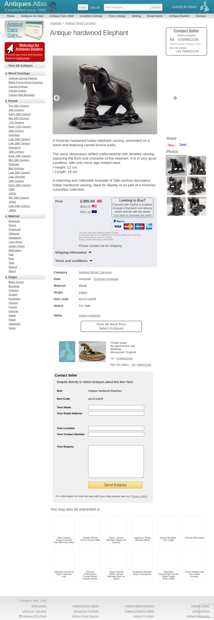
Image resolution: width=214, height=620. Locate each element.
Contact (201, 16)
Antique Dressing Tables (139, 603)
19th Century (16, 151)
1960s (12, 210)
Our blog (41, 603)
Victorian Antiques (106, 265)
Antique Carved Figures (23, 78)
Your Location (66, 414)
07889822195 (124, 344)
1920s (12, 193)
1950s (12, 201)
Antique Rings (200, 603)
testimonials (23, 58)
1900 (12, 189)
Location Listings (91, 16)
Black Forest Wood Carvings (26, 82)
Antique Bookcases (197, 608)
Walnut (13, 267)
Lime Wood (15, 241)
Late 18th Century (19, 139)
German (13, 311)
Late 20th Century (19, 206)
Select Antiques (89, 301)
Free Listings (117, 16)
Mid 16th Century (19, 118)
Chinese (14, 290)
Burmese (14, 286)
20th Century (16, 181)
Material (13, 216)
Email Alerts (155, 16)
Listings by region (184, 6)
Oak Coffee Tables (198, 613)
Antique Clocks (200, 598)
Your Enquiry (65, 432)
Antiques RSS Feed (34, 608)
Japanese (14, 323)
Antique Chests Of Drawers (82, 613)
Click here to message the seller (132, 201)
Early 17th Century (20, 126)
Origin (12, 277)
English (13, 294)
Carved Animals (18, 86)
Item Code (63, 385)
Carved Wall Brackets (22, 94)
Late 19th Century (19, 172)
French (13, 307)
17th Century (16, 122)
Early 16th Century (20, 114)
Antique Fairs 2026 (62, 16)
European (14, 298)
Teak (11, 262)
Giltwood (14, 233)
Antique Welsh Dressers (139, 598)
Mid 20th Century (19, 197)
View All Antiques (20, 65)
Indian (83, 278)
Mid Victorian (16, 168)
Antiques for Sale (32, 16)
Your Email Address (69, 399)
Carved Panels (17, 90)
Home (11, 16)
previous (56, 84)
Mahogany (15, 250)
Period (13, 101)
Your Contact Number (71, 420)
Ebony (12, 225)
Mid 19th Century (19, 160)
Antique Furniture (143, 608)
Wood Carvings (19, 73)
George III (15, 147)
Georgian (14, 135)
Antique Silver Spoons (85, 608)
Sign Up (95, 7)
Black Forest (16, 282)
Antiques (25, 4)
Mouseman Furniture (86, 603)
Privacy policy (139, 488)
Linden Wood (16, 246)
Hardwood (15, 237)
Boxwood (14, 221)
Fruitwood (14, 229)
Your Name (64, 393)
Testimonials (38, 598)
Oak (11, 254)
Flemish (13, 302)
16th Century (16, 110)
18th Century (16, 130)
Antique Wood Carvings (95, 258)
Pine (11, 258)
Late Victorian (17, 176)
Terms (24, 613)
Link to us (28, 603)
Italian (12, 319)
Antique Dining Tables (85, 598)
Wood (12, 271)
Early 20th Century (20, 185)
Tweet (182, 65)
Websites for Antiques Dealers (29, 47)
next (153, 84)
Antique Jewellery (143, 613)
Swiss (12, 328)
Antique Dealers (179, 16)
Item (59, 377)
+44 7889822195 (141, 350)
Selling (136, 16)
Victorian (14, 164)
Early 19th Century (20, 155)
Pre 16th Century (19, 105)
